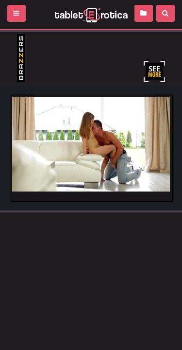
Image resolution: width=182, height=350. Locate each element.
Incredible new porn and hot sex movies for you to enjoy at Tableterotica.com (91, 14)
